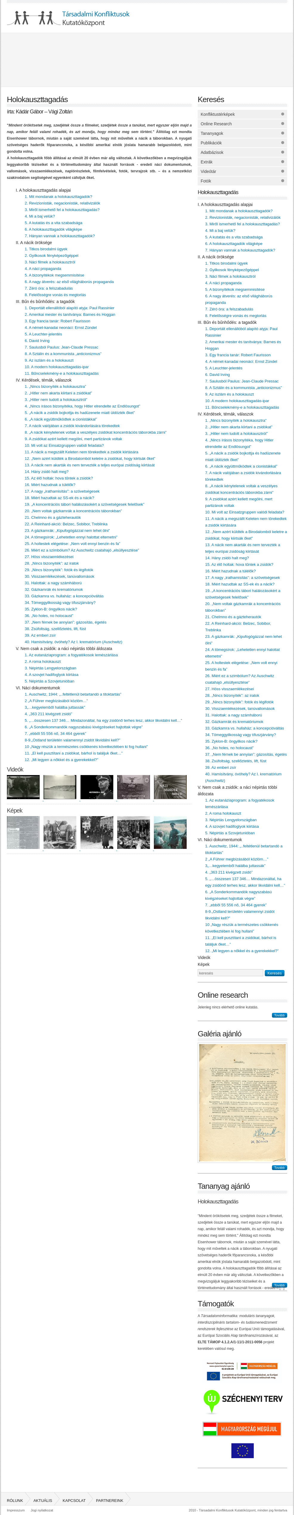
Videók (15, 769)
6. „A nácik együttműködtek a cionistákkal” (61, 419)
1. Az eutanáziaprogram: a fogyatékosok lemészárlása (71, 655)
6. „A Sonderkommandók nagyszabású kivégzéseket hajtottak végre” (84, 727)
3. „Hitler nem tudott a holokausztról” (56, 399)
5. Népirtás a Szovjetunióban (49, 681)
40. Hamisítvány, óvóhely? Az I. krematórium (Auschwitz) (73, 642)
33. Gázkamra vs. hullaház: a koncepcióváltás (64, 596)
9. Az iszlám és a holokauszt (49, 360)
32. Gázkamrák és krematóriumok (54, 589)
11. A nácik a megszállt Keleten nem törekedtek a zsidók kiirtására (81, 452)
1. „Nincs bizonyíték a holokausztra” (55, 386)
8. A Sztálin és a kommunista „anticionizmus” (63, 354)
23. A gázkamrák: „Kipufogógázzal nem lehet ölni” (67, 530)
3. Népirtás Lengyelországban (50, 668)
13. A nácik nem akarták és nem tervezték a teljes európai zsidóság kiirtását (90, 465)
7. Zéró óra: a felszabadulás (49, 288)
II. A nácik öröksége (34, 242)
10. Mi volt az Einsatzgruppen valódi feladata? (64, 445)
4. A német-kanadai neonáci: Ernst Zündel (61, 327)
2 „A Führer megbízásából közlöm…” (56, 701)
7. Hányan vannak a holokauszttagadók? (60, 236)
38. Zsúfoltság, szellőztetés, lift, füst (55, 629)
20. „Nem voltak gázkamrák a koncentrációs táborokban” (73, 511)
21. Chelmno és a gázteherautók (53, 517)
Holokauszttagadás (218, 192)
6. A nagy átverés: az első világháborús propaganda (69, 281)
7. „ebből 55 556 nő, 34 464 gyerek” (55, 733)
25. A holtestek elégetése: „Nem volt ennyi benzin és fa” (72, 543)
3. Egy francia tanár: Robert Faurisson (57, 321)
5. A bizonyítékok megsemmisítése (54, 275)
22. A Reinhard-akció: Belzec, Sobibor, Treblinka (66, 524)
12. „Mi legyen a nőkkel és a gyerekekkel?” (61, 759)
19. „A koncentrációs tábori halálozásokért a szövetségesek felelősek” (84, 504)
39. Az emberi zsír (40, 635)
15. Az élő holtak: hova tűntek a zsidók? (59, 478)
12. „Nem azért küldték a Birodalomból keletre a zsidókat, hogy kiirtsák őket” (90, 458)
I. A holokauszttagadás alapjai (43, 190)
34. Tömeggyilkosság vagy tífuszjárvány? (60, 602)
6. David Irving (37, 340)
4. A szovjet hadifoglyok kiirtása (51, 674)
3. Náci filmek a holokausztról (50, 262)
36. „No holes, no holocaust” (49, 615)
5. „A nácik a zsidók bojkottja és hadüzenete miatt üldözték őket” (80, 412)
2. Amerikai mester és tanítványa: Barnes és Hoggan (70, 314)
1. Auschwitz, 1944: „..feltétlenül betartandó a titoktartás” (73, 694)
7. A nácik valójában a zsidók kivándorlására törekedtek (72, 426)
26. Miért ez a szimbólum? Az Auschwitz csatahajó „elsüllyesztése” (82, 550)
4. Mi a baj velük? (40, 216)
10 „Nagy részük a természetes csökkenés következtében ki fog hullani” (86, 746)
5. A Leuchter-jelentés (43, 334)
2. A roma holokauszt (43, 661)
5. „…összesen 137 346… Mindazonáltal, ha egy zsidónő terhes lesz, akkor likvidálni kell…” (103, 720)
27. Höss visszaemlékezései (49, 557)
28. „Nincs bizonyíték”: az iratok (52, 563)
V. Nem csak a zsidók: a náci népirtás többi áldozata (64, 648)
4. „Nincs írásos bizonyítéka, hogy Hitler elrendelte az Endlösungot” (82, 406)
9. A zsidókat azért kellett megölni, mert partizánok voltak (73, 439)
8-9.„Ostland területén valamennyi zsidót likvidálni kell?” (72, 740)
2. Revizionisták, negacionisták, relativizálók (62, 203)
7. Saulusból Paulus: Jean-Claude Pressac (61, 347)
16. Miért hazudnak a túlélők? (50, 484)
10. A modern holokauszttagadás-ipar (57, 367)
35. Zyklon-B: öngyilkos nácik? (51, 609)
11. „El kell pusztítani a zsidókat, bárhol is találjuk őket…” (74, 753)
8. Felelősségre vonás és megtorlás (55, 295)
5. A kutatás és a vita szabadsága (53, 223)
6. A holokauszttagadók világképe (53, 229)
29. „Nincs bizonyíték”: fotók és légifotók (59, 570)
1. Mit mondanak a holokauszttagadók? (58, 196)
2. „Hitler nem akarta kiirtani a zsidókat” (58, 393)
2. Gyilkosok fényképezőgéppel (51, 255)
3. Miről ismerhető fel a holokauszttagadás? (62, 209)
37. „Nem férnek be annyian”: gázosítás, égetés (65, 622)
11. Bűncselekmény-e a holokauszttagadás (62, 373)
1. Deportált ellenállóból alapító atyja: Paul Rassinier (69, 308)
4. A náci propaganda (43, 268)
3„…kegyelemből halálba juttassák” (55, 707)
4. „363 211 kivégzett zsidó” (48, 714)
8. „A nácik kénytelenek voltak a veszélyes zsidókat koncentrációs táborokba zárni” (95, 432)
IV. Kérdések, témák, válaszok (44, 380)
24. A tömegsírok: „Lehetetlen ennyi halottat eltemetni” (71, 537)
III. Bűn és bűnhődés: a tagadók (45, 301)
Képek (14, 810)
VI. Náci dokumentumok (38, 687)
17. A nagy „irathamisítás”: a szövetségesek (62, 491)
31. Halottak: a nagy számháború (53, 583)
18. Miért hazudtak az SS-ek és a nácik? (59, 498)
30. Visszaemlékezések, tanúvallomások (59, 576)
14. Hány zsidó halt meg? (47, 471)
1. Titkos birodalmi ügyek (46, 249)
